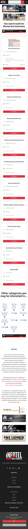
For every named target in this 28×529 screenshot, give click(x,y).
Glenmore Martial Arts (14, 97)
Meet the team (14, 491)
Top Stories (14, 477)
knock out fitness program (11, 385)
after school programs (7, 381)
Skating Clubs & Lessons (14, 328)
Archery (13, 313)
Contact (14, 480)
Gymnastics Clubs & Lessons (23, 306)
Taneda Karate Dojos (14, 226)
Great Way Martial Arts (14, 118)
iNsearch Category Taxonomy (14, 503)
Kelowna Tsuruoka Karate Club (14, 140)
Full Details (14, 68)
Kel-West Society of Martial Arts (14, 162)
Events (14, 483)
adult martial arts (18, 379)
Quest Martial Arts (14, 183)
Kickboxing (13, 320)
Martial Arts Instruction (10, 58)
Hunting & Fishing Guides (4, 321)
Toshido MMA (14, 269)
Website (6, 64)
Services (14, 497)
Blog (14, 494)
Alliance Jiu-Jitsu (14, 75)
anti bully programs (17, 381)
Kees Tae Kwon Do (14, 48)
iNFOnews (14, 472)
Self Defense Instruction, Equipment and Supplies (15, 60)
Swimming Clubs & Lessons (13, 306)
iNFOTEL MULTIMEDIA (11, 463)
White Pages (8, 61)
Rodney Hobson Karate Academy (14, 205)
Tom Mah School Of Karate (14, 248)
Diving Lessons (23, 313)
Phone (22, 64)
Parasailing (4, 327)
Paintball (22, 320)
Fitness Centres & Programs (4, 306)
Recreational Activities (5, 314)
